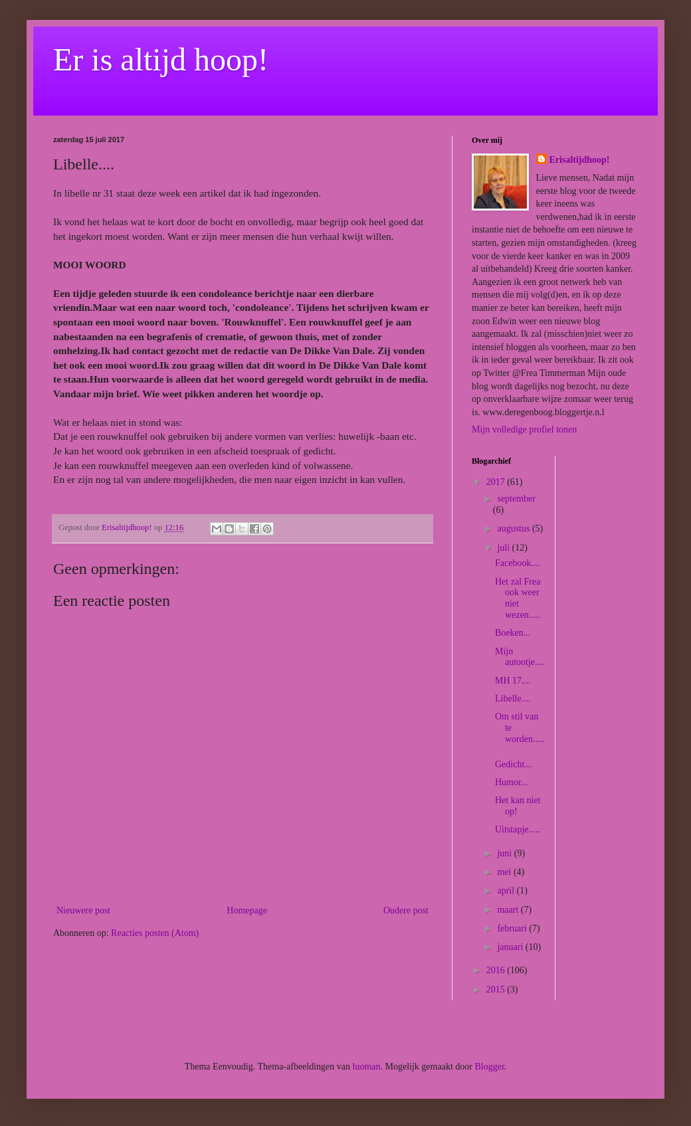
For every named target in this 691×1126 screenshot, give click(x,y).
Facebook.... (517, 563)
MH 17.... (513, 681)
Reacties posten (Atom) (155, 933)
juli (504, 548)
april (506, 890)
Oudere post (406, 910)
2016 (497, 970)
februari (513, 928)
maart (508, 910)
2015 (497, 989)
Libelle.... (513, 699)
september (516, 499)
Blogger (489, 1067)
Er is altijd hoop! (160, 59)
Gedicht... (513, 764)
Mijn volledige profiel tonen (524, 429)
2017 (497, 482)
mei (505, 872)
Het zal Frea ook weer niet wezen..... (517, 598)
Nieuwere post (83, 910)
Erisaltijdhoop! (579, 160)
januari (511, 947)
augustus (514, 528)
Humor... (511, 782)
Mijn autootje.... (519, 657)
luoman (367, 1067)
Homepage (247, 910)
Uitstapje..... (517, 829)
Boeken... (512, 633)
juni (505, 853)
